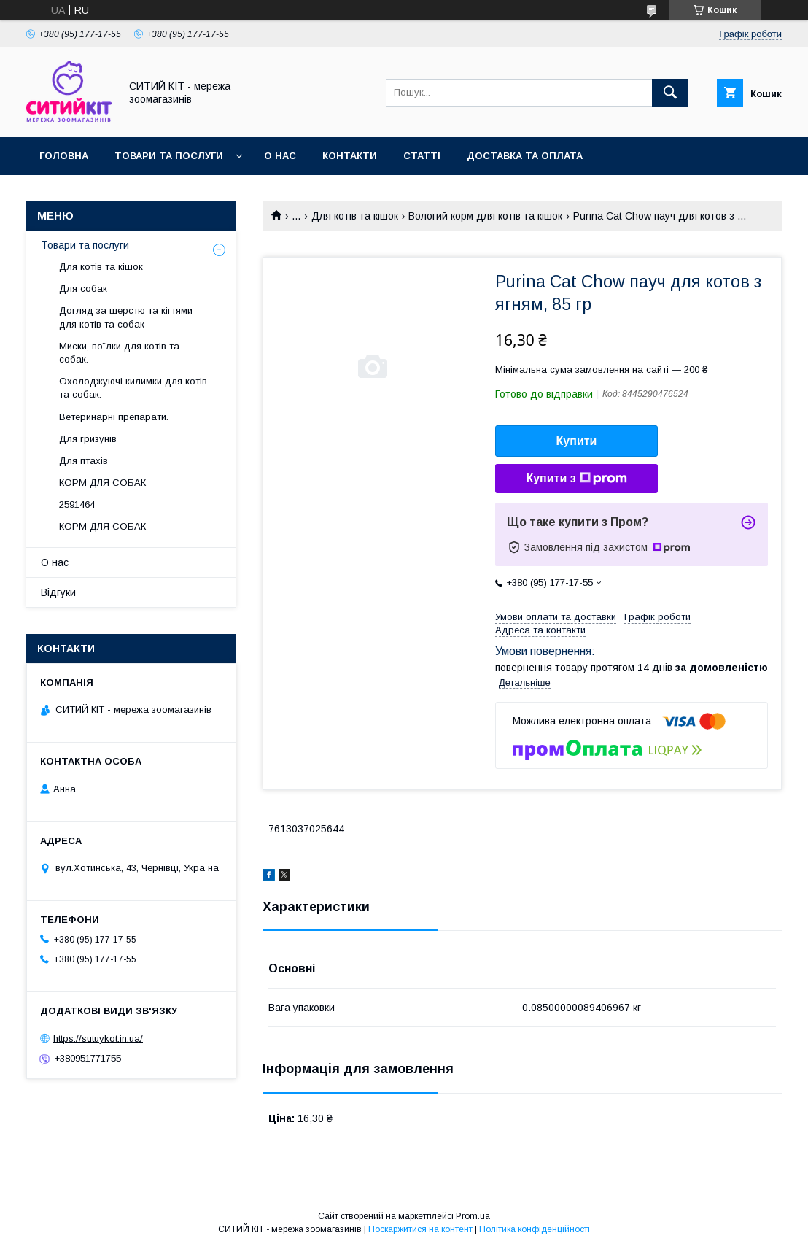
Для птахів (83, 460)
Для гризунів (88, 438)
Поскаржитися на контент (420, 1229)
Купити (576, 441)
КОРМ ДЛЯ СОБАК (102, 482)
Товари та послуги (168, 155)
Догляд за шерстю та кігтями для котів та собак (126, 317)
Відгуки (58, 592)
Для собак (83, 288)
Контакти (349, 155)
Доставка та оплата (525, 155)
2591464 (77, 504)
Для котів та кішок (354, 216)
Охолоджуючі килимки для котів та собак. (133, 388)
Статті (421, 155)
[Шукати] (670, 93)
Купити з (576, 478)
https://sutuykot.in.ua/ (98, 1037)
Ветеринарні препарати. (113, 416)
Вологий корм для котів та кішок (485, 216)
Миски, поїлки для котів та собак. (119, 353)
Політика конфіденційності (534, 1229)
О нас (280, 155)
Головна (63, 155)
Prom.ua (473, 1216)
